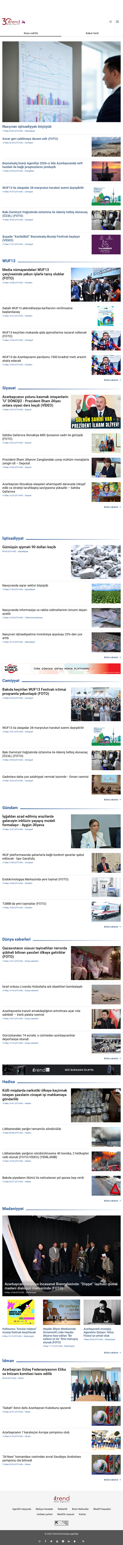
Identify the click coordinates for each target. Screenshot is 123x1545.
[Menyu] (117, 22)
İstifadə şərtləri (45, 1514)
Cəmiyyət (10, 680)
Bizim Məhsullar (80, 1509)
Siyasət (9, 388)
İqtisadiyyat (13, 538)
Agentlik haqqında (21, 1509)
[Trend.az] (13, 21)
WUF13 (8, 261)
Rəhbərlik (62, 1509)
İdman (8, 1360)
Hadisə (8, 1081)
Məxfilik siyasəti (65, 1514)
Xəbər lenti (92, 33)
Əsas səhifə (31, 33)
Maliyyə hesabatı (44, 1509)
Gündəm (10, 807)
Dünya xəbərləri (16, 939)
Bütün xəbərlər (111, 380)
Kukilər (82, 1514)
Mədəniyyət (13, 1208)
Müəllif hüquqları (102, 1509)
